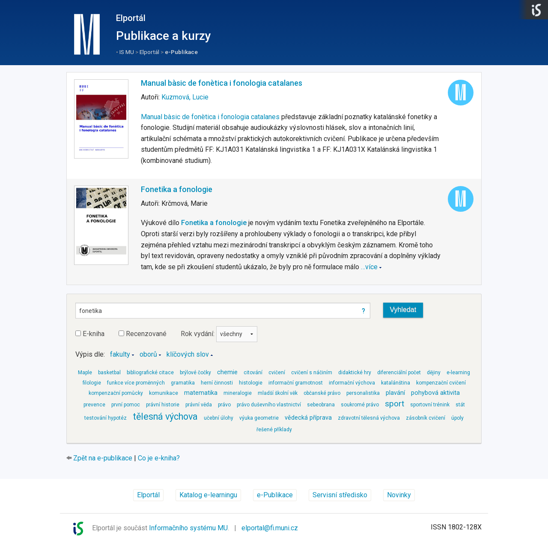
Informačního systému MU (188, 528)
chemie (227, 372)
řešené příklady (274, 430)
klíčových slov (188, 354)
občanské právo (322, 393)
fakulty (120, 354)
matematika (200, 393)
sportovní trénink (430, 405)
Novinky (399, 495)
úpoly (457, 418)
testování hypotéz (105, 418)
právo (224, 405)
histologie (250, 383)
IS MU (126, 51)
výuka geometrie (259, 418)
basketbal (109, 373)
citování (253, 373)
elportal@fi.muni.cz (269, 528)
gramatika (183, 383)
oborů (148, 354)
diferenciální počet (399, 373)
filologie (92, 383)
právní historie (162, 405)
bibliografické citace (150, 373)
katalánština (395, 383)
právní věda (198, 405)
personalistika (363, 393)
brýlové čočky (195, 373)
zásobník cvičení (425, 418)
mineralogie (237, 393)
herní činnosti (217, 383)
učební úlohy (218, 418)
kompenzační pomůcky (116, 393)
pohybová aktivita (435, 393)
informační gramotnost (295, 383)
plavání (395, 393)
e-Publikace (181, 51)
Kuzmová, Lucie (184, 97)
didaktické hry (354, 373)
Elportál (131, 18)
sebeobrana (321, 405)
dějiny (434, 373)
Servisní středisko (340, 495)
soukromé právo (360, 405)
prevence (94, 405)
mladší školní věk (278, 393)
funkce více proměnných (136, 383)
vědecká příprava (308, 417)
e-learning (458, 373)
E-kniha (89, 334)
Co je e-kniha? (159, 458)
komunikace (163, 393)
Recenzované (143, 334)
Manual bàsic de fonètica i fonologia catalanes (221, 82)
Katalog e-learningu (208, 495)
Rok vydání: (219, 334)
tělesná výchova (165, 416)
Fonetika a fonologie (176, 189)
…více (369, 267)
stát (460, 405)
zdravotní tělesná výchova (369, 418)
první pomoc (125, 405)
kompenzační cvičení (441, 383)
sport (394, 404)
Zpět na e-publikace (102, 458)
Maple (85, 373)
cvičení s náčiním (311, 373)
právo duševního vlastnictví (269, 405)
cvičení (276, 373)
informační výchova (352, 383)
